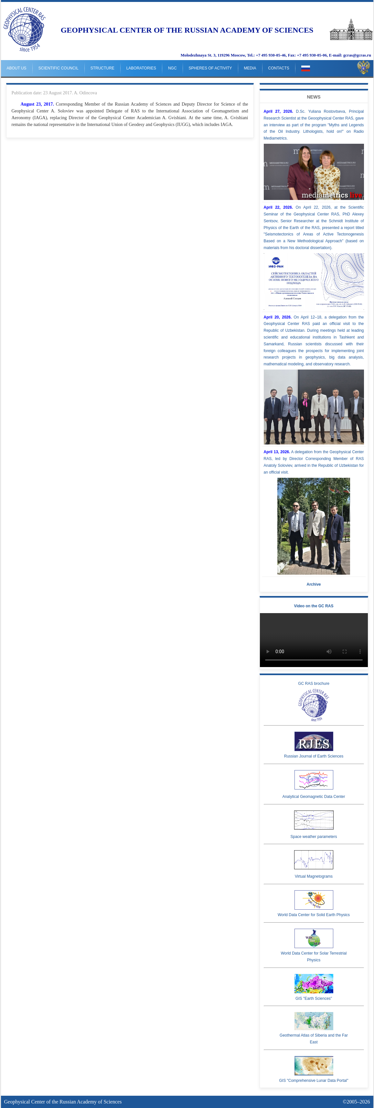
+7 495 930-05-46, (271, 55)
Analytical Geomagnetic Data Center (313, 784)
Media (250, 68)
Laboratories (141, 68)
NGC (172, 68)
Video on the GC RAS (314, 606)
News (314, 96)
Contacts (278, 68)
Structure (102, 68)
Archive (313, 584)
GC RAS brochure (313, 701)
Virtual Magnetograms (313, 864)
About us (17, 68)
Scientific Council (58, 68)
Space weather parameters (313, 824)
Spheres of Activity (210, 68)
